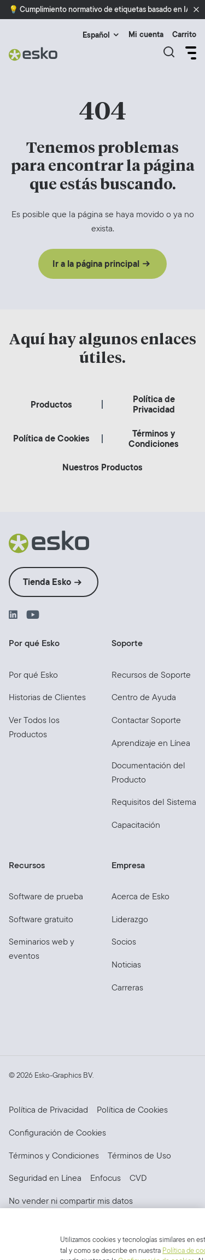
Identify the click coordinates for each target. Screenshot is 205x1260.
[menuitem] (51, 404)
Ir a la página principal (95, 264)
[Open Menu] (189, 52)
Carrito (184, 34)
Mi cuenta (145, 34)
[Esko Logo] (33, 53)
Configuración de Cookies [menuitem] (57, 1132)
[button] (196, 10)
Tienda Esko (47, 582)
